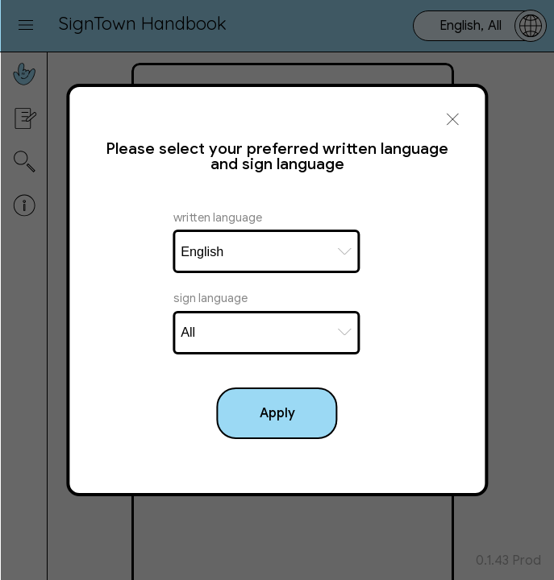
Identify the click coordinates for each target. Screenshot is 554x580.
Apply (277, 412)
